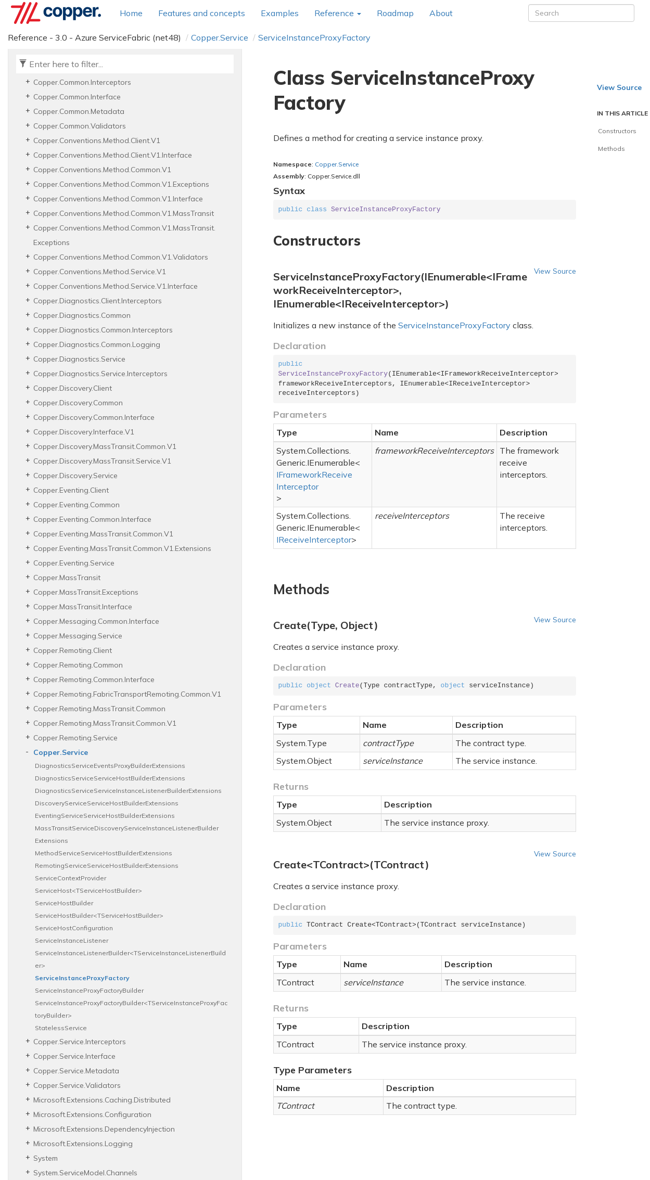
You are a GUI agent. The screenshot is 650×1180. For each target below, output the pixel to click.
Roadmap (395, 13)
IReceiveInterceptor (313, 539)
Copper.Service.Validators (77, 1085)
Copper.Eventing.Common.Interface (92, 519)
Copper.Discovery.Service (75, 475)
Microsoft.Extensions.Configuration (92, 1114)
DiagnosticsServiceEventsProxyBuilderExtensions (110, 765)
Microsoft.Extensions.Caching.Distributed (102, 1100)
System (45, 1158)
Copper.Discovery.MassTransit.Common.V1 (104, 446)
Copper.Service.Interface (74, 1056)
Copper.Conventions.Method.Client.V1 (96, 140)
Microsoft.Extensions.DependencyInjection (104, 1129)
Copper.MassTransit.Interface (82, 606)
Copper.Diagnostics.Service (79, 359)
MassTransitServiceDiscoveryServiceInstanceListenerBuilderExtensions (127, 834)
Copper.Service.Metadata (76, 1070)
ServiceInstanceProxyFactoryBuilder (89, 990)
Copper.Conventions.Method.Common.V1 (102, 169)
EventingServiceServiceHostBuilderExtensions (105, 815)
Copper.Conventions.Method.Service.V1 (99, 271)
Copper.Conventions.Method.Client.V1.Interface (112, 155)
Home (131, 13)
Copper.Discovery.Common (78, 402)
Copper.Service (219, 37)
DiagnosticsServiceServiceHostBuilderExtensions (110, 778)
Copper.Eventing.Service (73, 563)
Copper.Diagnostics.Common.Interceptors (103, 330)
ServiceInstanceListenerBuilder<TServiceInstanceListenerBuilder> (130, 959)
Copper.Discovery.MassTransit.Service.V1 (102, 461)
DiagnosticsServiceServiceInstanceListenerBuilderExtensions (128, 790)
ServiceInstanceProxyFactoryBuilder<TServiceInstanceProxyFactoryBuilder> (131, 1009)
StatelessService (61, 1028)
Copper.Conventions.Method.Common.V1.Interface (118, 198)
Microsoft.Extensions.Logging (83, 1143)
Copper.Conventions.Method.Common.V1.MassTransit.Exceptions (124, 235)
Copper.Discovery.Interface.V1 (83, 432)
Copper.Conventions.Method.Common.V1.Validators (120, 257)
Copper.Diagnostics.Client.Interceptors (97, 300)
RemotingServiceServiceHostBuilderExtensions (107, 865)
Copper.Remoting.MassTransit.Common (99, 708)
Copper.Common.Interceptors (82, 82)
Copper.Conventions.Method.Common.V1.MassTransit (123, 213)
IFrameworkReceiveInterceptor (314, 480)
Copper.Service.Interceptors (79, 1041)
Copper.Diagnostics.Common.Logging (96, 344)
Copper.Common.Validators (79, 126)
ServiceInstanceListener (71, 940)
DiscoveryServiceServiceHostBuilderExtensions (107, 803)
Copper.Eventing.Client (71, 490)
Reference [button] (337, 13)
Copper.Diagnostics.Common (82, 315)
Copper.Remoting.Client (72, 650)
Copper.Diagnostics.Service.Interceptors (100, 373)
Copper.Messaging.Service (77, 635)
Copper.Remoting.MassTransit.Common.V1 (104, 723)
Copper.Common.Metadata (78, 111)
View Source (555, 270)
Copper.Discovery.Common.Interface (94, 417)
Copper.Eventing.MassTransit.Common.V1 (103, 533)
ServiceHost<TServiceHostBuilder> (88, 890)
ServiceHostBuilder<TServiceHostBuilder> (99, 915)
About (441, 13)
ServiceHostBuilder (64, 903)
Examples (280, 13)
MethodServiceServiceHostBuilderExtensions (103, 853)
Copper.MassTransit (66, 577)
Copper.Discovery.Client (72, 388)
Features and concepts (201, 13)
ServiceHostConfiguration (74, 928)
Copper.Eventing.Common (76, 504)
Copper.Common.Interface (77, 96)
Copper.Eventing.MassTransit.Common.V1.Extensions (122, 548)
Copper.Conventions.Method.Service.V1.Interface (115, 286)
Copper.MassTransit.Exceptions (85, 592)
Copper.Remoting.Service (75, 737)
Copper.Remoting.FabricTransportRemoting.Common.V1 (127, 694)
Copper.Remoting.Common (78, 665)
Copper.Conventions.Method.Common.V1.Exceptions (121, 184)
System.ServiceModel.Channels (85, 1172)
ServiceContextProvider (70, 878)
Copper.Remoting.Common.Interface (94, 679)
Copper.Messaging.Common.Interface (96, 621)
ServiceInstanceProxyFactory (314, 37)
